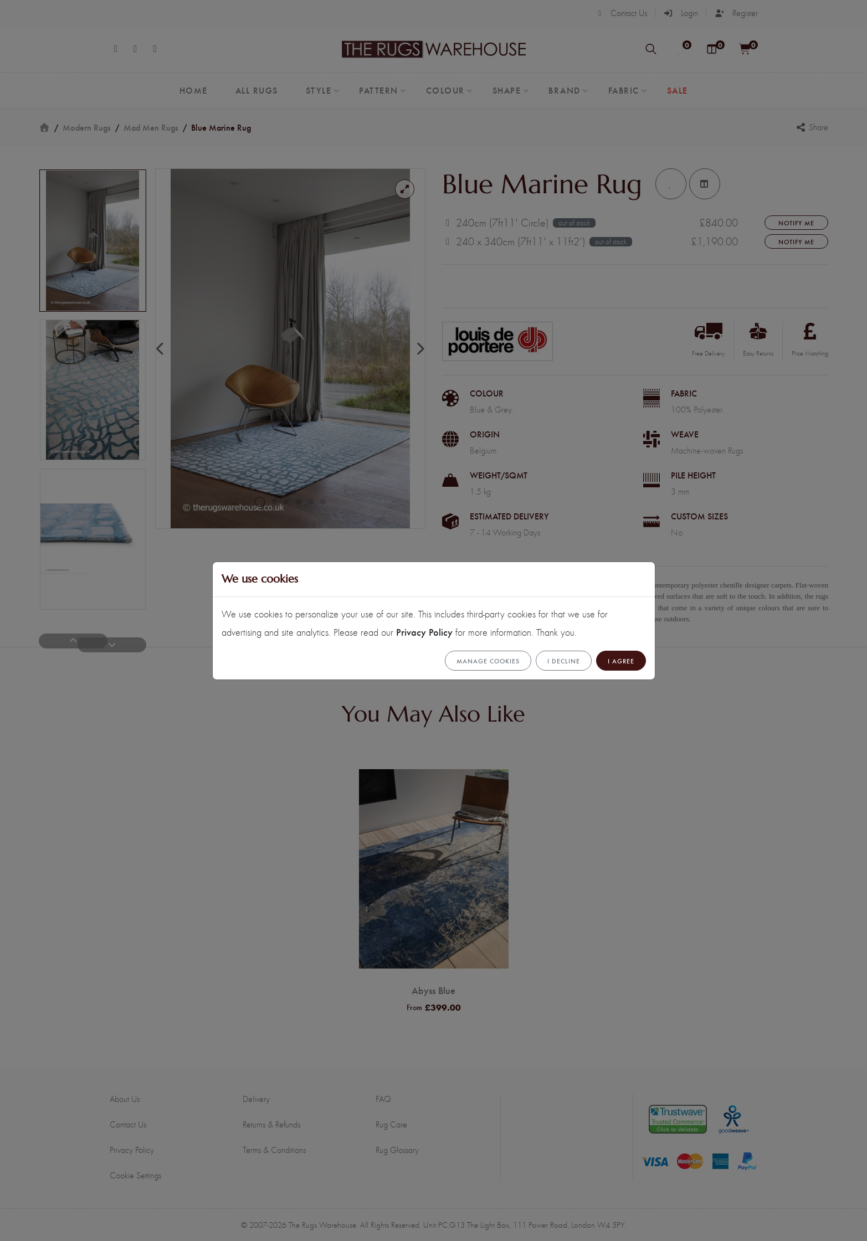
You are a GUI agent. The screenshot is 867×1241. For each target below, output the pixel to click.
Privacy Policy (424, 631)
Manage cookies (488, 660)
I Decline (563, 660)
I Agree (621, 660)
